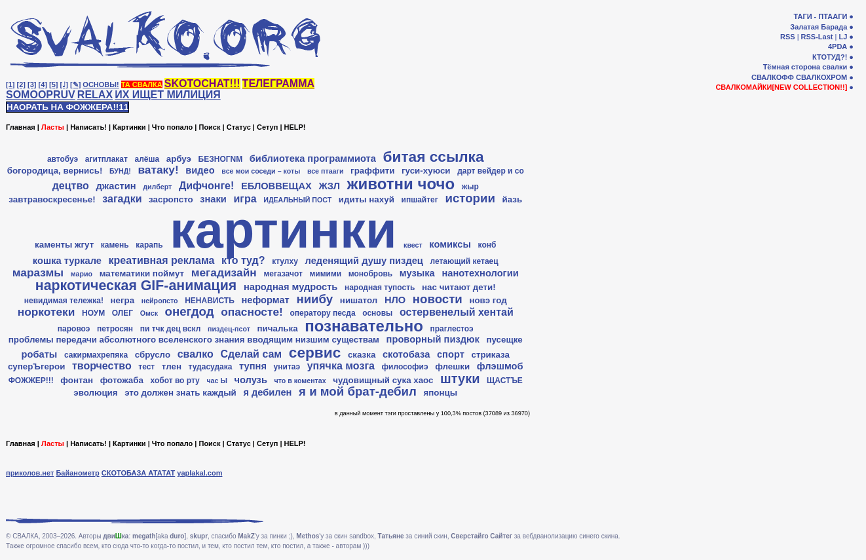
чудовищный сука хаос (383, 380)
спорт (450, 354)
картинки (283, 230)
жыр (470, 186)
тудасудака (211, 366)
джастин (116, 186)
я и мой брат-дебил (358, 391)
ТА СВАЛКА (141, 84)
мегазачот (282, 273)
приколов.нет (30, 473)
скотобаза (406, 354)
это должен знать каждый (180, 393)
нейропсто (159, 301)
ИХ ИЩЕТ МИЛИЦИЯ (168, 94)
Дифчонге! (206, 185)
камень (115, 245)
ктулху (285, 261)
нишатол (358, 300)
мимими (325, 273)
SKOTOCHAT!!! (202, 83)
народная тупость (380, 287)
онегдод (189, 311)
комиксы (450, 244)
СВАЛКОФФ (772, 77)
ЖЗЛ (329, 186)
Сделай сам (251, 354)
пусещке (504, 340)
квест (413, 245)
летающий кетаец (464, 261)
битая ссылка (433, 156)
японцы (441, 393)
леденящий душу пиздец (364, 260)
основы (377, 313)
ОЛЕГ (122, 313)
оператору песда (322, 313)
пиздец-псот (229, 329)
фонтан (76, 380)
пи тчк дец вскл (170, 328)
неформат (265, 300)
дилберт (157, 187)
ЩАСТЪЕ (505, 380)
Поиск (209, 127)
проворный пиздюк (433, 339)
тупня (253, 366)
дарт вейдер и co (490, 171)
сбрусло (152, 355)
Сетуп (267, 127)
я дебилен (267, 392)
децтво (70, 185)
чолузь (250, 380)
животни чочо (401, 184)
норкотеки (46, 311)
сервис (315, 352)
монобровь (370, 273)
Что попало (172, 127)
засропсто (171, 199)
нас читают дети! (459, 287)
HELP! (295, 127)
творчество (102, 365)
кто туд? (243, 260)
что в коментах (300, 380)
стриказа (490, 355)
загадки (121, 198)
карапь (149, 245)
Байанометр (77, 473)
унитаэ (287, 366)
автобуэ (62, 159)
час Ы (216, 380)
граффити (372, 171)
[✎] (75, 84)
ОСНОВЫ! (101, 84)
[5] (53, 84)
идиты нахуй (366, 199)
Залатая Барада (818, 27)
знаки (213, 199)
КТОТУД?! (829, 57)
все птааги (325, 171)
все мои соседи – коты (260, 171)
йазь (512, 199)
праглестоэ (452, 328)
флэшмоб (500, 366)
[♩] (64, 84)
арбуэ (178, 159)
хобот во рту (175, 380)
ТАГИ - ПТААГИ (820, 16)
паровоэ (74, 328)
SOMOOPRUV (40, 94)
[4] (43, 84)
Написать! (88, 127)
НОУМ (93, 313)
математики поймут (142, 273)
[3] (32, 84)
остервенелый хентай (457, 312)
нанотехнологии (480, 273)
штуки (460, 378)
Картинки (129, 127)
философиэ (405, 366)
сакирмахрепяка (96, 355)
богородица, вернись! (55, 171)
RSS (787, 37)
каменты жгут (64, 245)
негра (123, 300)
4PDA (837, 46)
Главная (20, 127)
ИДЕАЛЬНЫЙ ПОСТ (297, 200)
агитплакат (106, 159)
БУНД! (120, 171)
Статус (239, 127)
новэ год (487, 300)
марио (81, 274)
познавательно (364, 326)
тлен (171, 366)
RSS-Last (817, 37)
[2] (21, 84)
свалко (196, 354)
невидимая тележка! (64, 300)
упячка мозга (341, 365)
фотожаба (121, 380)
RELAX (95, 94)
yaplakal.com (199, 473)
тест (146, 366)
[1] (10, 84)
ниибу (314, 299)
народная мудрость (290, 287)
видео (199, 170)
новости (437, 299)
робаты (40, 354)
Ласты (52, 127)
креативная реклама (162, 260)
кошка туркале (67, 260)
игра (244, 198)
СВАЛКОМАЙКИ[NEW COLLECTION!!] (781, 87)
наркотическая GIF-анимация (135, 285)
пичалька (277, 328)
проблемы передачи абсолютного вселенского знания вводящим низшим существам (194, 340)
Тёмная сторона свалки (805, 67)
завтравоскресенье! (52, 199)
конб (487, 245)
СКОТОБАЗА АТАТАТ (139, 473)
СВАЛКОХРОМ (821, 77)
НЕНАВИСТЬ (210, 300)
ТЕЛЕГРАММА (278, 83)
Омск (149, 313)
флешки (452, 366)
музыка (417, 273)
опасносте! (252, 311)
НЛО (395, 300)
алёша (146, 159)
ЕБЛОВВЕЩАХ (276, 186)
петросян (115, 328)
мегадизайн (224, 272)
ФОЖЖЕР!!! (31, 380)
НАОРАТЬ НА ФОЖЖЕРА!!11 (67, 107)
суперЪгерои (36, 366)
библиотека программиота (313, 158)
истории (470, 198)
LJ (842, 37)
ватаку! (158, 169)
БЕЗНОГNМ (220, 159)
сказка (361, 355)
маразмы (38, 272)
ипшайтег (420, 199)
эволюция (95, 393)
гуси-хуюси (426, 171)
